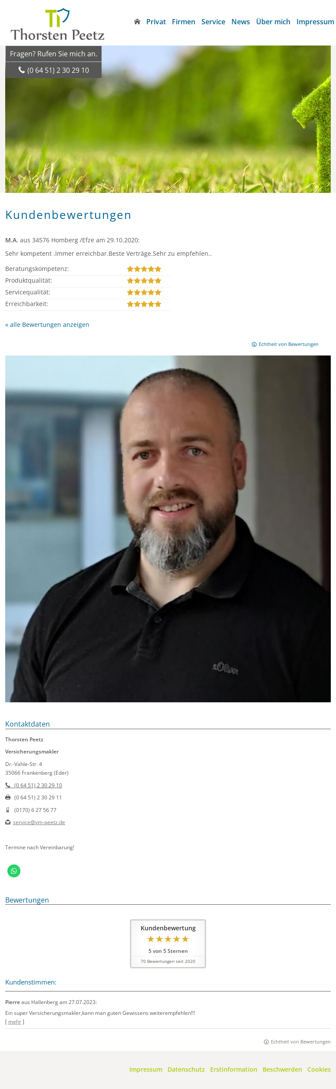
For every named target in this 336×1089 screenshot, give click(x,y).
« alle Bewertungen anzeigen (47, 324)
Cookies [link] (319, 1069)
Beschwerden (282, 1069)
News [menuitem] (240, 21)
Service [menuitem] (213, 21)
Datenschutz (186, 1069)
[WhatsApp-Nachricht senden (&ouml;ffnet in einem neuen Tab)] (13, 870)
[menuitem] (137, 21)
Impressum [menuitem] (315, 21)
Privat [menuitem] (156, 21)
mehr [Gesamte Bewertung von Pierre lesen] (14, 1021)
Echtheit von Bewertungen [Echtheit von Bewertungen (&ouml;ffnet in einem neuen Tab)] (289, 344)
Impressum (145, 1069)
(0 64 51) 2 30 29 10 (33, 785)
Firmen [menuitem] (183, 21)
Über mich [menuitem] (273, 21)
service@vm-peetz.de (39, 822)
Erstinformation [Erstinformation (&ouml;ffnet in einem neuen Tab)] (233, 1069)
